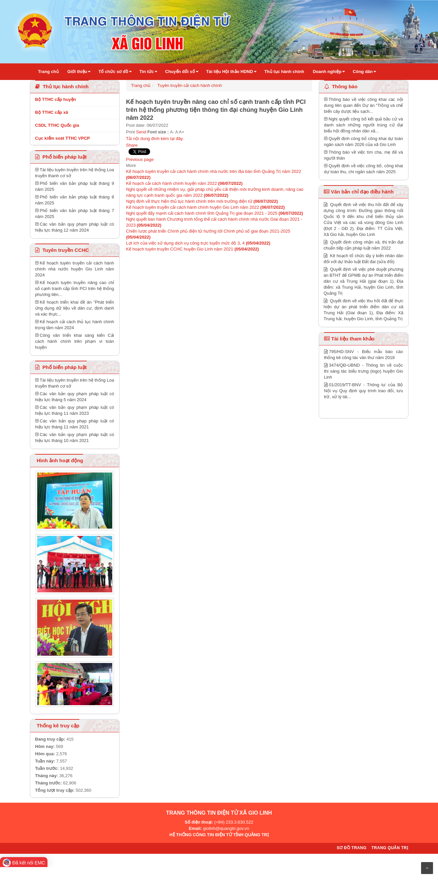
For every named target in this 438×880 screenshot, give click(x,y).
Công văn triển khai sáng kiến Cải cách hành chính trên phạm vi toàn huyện (74, 341)
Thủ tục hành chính (62, 86)
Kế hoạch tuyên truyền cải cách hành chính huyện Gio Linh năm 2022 (205, 207)
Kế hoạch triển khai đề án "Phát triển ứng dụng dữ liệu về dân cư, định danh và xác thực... (74, 308)
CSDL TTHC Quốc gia (57, 125)
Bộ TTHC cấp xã (51, 112)
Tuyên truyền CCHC (62, 250)
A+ (181, 131)
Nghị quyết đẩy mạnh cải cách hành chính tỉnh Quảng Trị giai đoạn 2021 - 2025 (214, 213)
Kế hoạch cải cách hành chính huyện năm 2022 (184, 183)
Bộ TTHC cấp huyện (55, 99)
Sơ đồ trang (352, 847)
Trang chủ (141, 85)
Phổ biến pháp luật (61, 157)
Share (132, 145)
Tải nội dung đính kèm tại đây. (155, 138)
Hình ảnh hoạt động (59, 460)
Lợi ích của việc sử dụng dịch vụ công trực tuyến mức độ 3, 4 (198, 243)
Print (130, 131)
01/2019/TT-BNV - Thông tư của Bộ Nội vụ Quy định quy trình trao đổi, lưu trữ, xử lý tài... (363, 390)
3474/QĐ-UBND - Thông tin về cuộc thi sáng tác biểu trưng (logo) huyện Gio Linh (363, 371)
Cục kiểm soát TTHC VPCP (62, 138)
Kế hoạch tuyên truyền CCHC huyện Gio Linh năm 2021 (192, 249)
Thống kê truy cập (58, 725)
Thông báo (341, 86)
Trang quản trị (389, 847)
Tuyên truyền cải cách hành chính (189, 85)
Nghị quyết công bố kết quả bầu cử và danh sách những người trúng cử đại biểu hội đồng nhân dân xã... (363, 124)
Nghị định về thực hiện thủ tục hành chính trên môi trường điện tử (202, 201)
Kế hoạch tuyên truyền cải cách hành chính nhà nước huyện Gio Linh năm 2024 (74, 268)
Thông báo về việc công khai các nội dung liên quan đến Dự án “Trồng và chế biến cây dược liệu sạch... (363, 105)
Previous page (140, 159)
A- (172, 131)
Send (141, 131)
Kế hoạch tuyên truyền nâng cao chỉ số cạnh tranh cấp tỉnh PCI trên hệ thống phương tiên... (74, 288)
